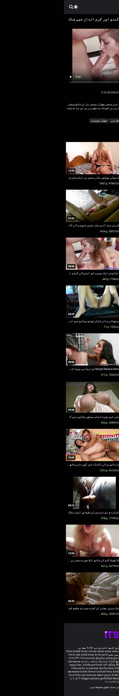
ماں (62, 120)
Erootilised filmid (85, 675)
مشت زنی (51, 120)
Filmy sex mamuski (22, 675)
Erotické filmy (41, 671)
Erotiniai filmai (78, 668)
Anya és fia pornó (34, 654)
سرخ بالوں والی (77, 120)
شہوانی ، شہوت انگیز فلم (98, 664)
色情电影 (57, 664)
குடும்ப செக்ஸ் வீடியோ (30, 661)
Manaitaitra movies (60, 678)
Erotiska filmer (76, 658)
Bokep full (68, 675)
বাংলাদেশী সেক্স (12, 658)
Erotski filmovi (24, 671)
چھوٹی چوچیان (35, 120)
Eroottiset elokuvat (96, 658)
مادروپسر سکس (53, 654)
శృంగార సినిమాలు (94, 661)
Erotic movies (25, 651)
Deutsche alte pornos (105, 651)
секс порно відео (73, 664)
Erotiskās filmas (60, 668)
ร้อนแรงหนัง (84, 671)
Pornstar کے (97, 120)
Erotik (95, 671)
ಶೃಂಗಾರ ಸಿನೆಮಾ (60, 661)
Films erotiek (9, 651)
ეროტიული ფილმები (55, 658)
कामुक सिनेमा (109, 661)
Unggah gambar (26, 678)
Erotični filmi (56, 671)
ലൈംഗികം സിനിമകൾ (18, 664)
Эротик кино (43, 668)
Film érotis (72, 681)
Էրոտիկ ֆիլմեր (31, 658)
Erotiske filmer (107, 671)
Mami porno (40, 675)
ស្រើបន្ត (48, 664)
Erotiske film (94, 668)
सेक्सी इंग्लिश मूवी (76, 661)
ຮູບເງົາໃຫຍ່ (42, 678)
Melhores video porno (75, 654)
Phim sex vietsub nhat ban (77, 651)
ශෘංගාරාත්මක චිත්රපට (53, 681)
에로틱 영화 (71, 671)
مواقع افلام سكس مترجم (101, 654)
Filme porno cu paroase (20, 668)
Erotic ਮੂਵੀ (38, 664)
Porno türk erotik (14, 654)
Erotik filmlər (55, 675)
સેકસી (48, 661)
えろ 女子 (11, 678)
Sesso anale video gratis (47, 651)
